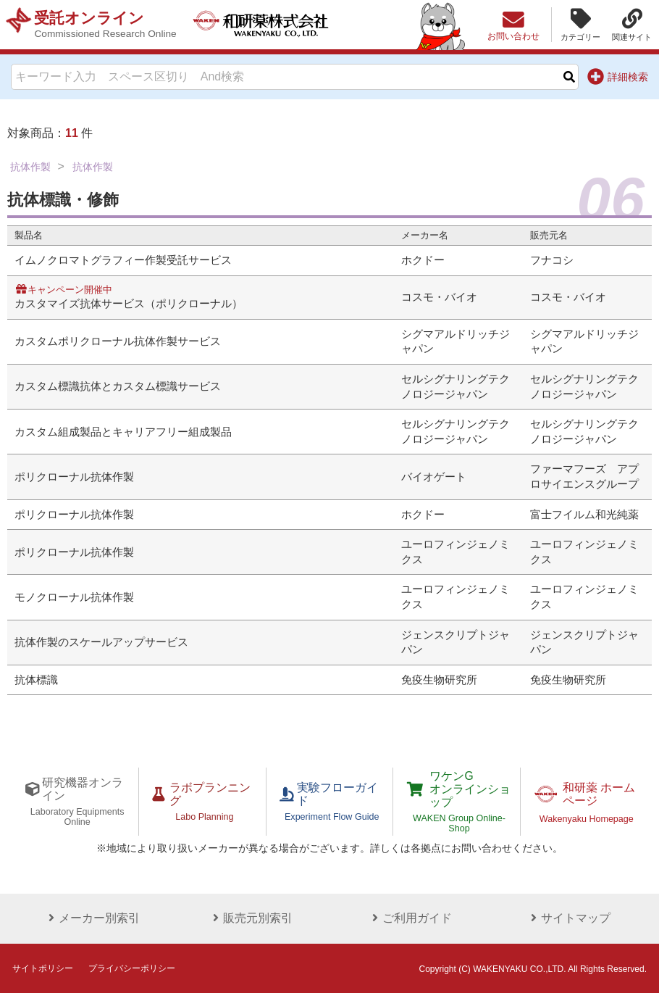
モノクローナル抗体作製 (74, 597)
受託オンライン (106, 25)
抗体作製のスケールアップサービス (101, 642)
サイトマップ (568, 916)
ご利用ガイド (409, 916)
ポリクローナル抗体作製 (74, 477)
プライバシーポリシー (131, 967)
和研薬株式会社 (264, 24)
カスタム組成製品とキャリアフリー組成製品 (123, 432)
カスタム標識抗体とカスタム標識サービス (117, 386)
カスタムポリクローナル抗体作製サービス (117, 341)
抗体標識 (36, 680)
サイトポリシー (42, 967)
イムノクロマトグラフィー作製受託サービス (123, 260)
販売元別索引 (250, 916)
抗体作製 (30, 167)
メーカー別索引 (91, 916)
